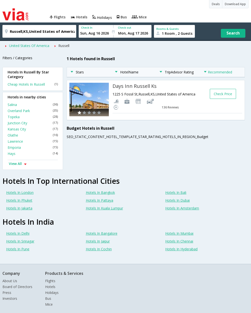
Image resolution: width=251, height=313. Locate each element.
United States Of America (29, 45)
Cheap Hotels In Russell (33, 84)
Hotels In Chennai (179, 241)
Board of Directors (17, 286)
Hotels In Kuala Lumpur (104, 208)
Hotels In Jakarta (19, 208)
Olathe (33, 135)
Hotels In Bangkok (100, 192)
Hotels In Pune (17, 249)
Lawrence (33, 141)
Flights (50, 280)
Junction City (33, 123)
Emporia (33, 147)
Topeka (33, 117)
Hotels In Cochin (99, 249)
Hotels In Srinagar (20, 241)
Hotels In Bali (175, 192)
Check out (124, 27)
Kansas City (33, 129)
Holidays (52, 292)
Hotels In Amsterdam (182, 208)
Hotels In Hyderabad (181, 249)
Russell (63, 45)
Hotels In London (20, 192)
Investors (9, 298)
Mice (49, 304)
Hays (33, 153)
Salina (33, 104)
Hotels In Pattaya (99, 200)
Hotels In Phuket (19, 200)
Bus (48, 298)
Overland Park (33, 110)
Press (6, 292)
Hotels (50, 286)
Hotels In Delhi (17, 233)
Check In (86, 27)
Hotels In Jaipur (98, 241)
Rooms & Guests (167, 29)
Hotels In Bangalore (101, 233)
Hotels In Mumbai (179, 233)
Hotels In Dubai (177, 200)
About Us (9, 280)
